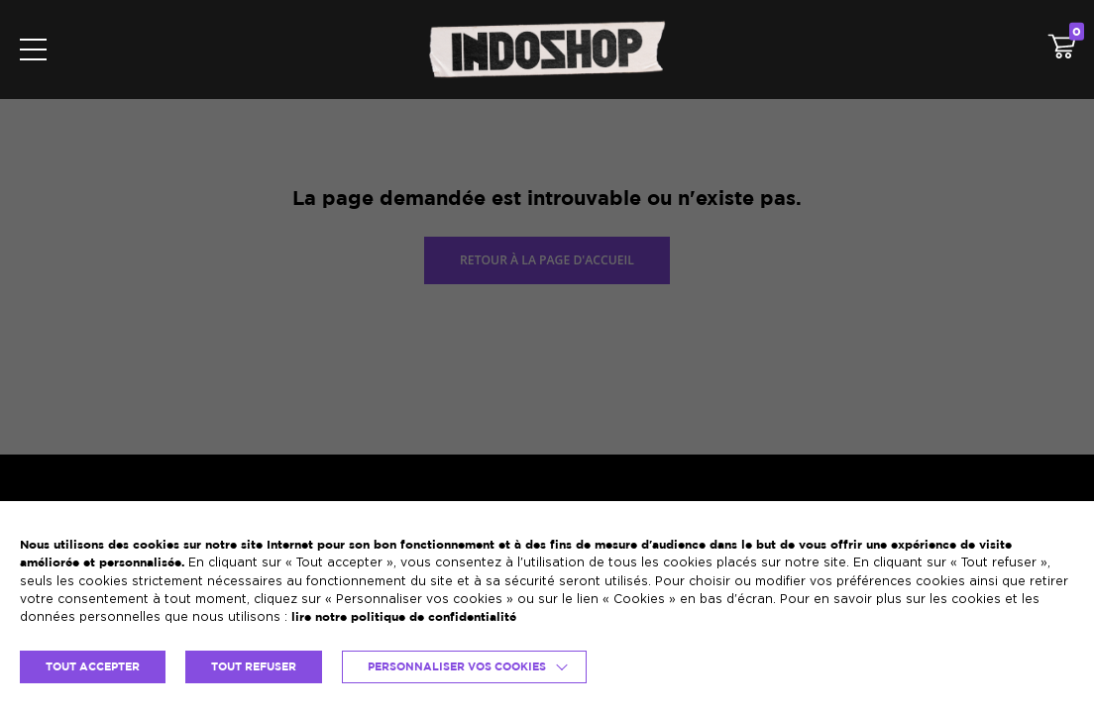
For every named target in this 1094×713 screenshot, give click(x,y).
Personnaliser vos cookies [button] (457, 666)
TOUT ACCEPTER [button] (93, 666)
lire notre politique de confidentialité (403, 616)
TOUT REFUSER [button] (253, 666)
